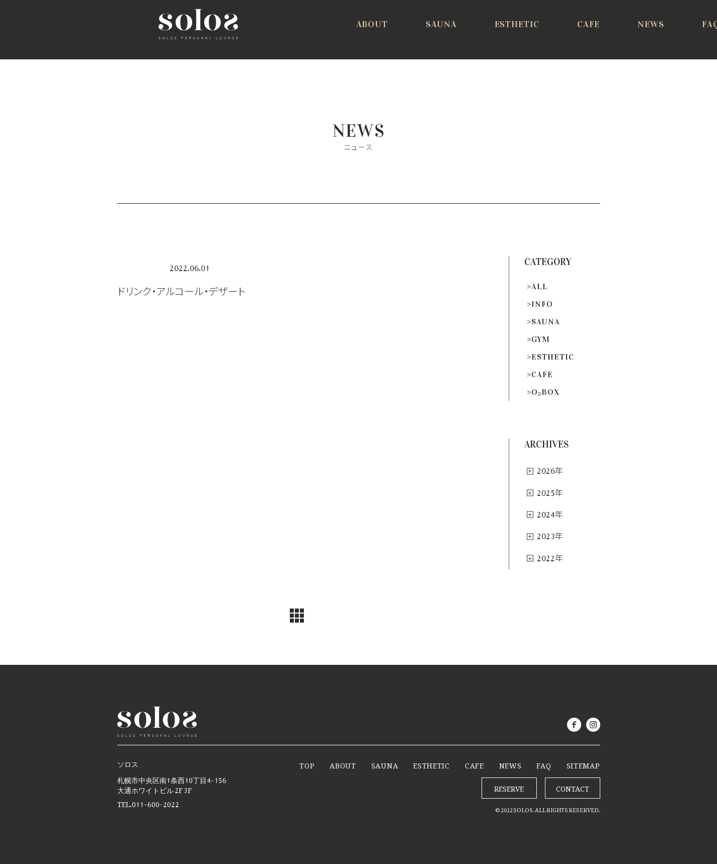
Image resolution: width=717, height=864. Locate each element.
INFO (542, 304)
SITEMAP (583, 763)
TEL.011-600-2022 (148, 802)
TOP (306, 763)
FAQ (543, 763)
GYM (540, 339)
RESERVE (662, 31)
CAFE (542, 374)
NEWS (510, 763)
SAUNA (545, 321)
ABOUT (343, 763)
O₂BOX (545, 392)
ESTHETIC (552, 357)
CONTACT (572, 787)
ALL (539, 286)
